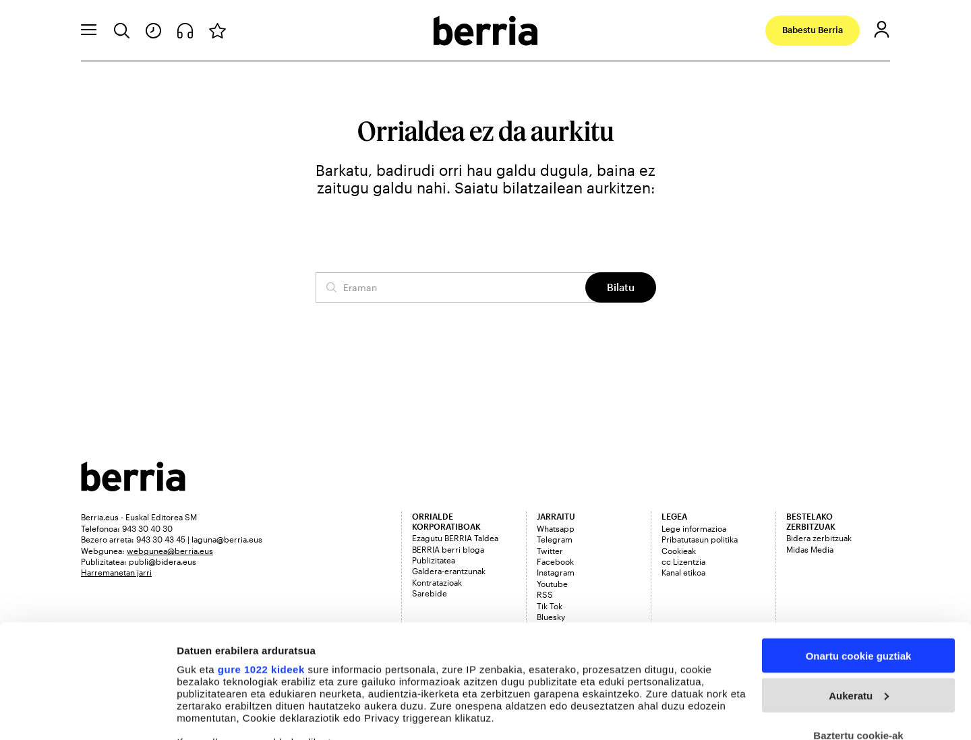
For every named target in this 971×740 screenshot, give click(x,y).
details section (647, 677)
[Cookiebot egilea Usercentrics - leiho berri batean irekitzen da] (87, 714)
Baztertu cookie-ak (858, 628)
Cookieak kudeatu (220, 713)
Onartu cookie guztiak (859, 549)
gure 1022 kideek (261, 562)
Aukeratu (859, 588)
